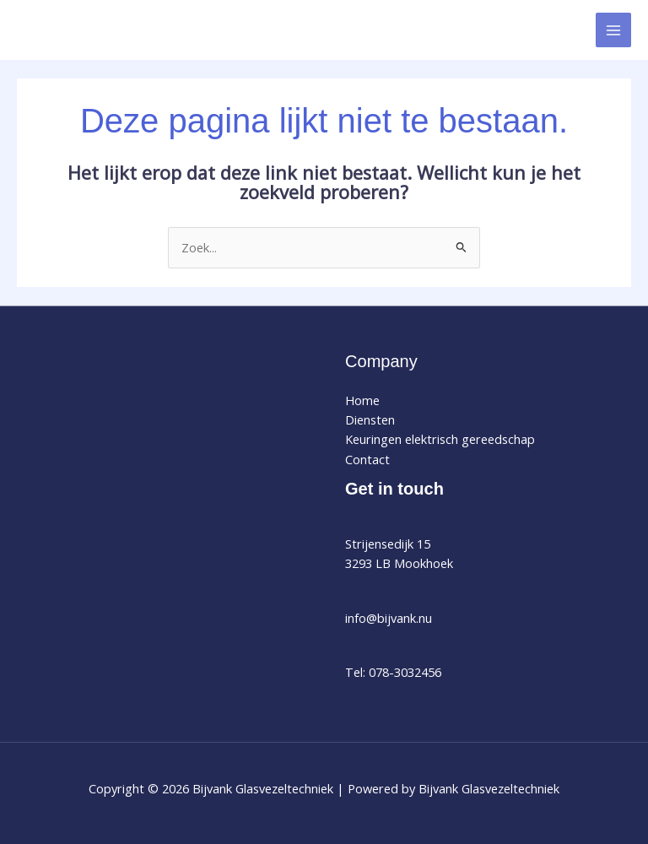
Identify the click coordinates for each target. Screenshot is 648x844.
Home (362, 400)
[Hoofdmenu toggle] (613, 30)
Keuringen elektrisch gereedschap (440, 438)
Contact (367, 459)
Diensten (370, 419)
